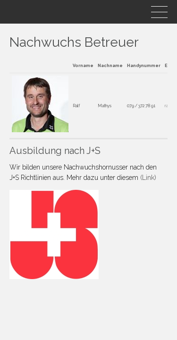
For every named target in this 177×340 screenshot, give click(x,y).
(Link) (148, 177)
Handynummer (143, 65)
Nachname (110, 65)
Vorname (83, 65)
